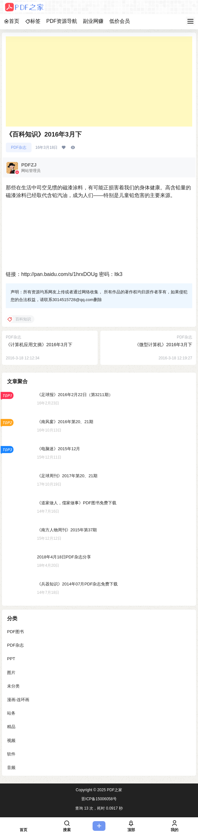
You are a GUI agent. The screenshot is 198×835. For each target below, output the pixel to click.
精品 (11, 726)
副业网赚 (93, 21)
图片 (11, 672)
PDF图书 (15, 631)
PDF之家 (114, 790)
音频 (11, 767)
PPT (11, 658)
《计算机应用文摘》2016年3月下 (39, 344)
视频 (11, 740)
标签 (32, 21)
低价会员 (119, 21)
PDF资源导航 (61, 21)
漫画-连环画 (18, 699)
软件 (11, 753)
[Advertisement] (99, 81)
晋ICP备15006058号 (98, 799)
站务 (11, 713)
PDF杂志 (18, 147)
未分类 (13, 685)
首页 (11, 21)
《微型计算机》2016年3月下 (163, 344)
